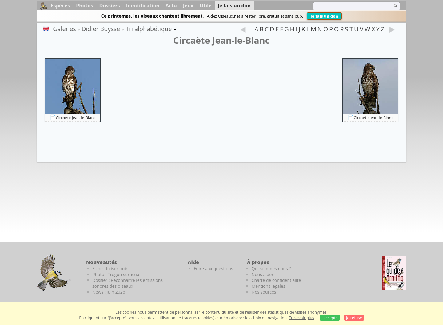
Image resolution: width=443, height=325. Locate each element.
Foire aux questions (213, 268)
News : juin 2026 (108, 292)
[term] (349, 6)
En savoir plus (301, 317)
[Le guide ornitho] (394, 273)
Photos (84, 5)
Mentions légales (268, 286)
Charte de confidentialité (276, 280)
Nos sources (264, 292)
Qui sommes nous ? (271, 268)
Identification (142, 5)
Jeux (188, 5)
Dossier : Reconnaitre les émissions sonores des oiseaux (127, 283)
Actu (171, 5)
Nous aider (262, 274)
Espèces (60, 5)
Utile (205, 5)
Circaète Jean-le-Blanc (76, 117)
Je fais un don (324, 16)
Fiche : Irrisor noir (109, 268)
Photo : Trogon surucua (115, 274)
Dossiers (109, 5)
